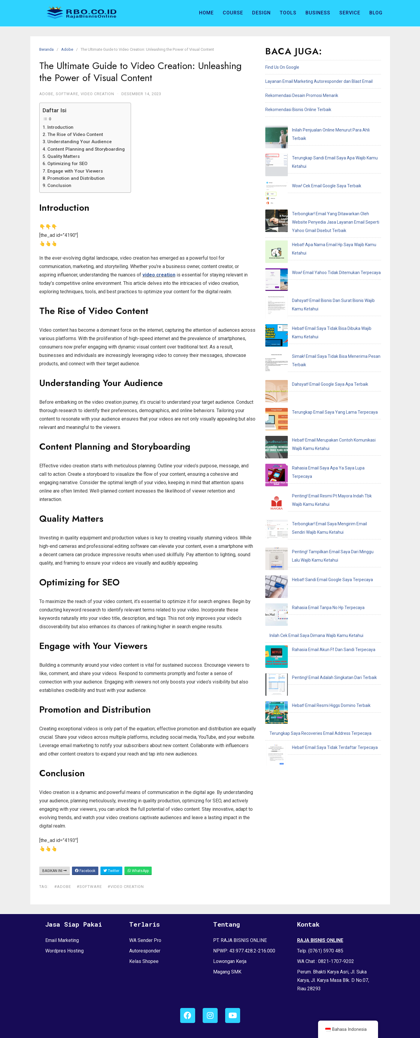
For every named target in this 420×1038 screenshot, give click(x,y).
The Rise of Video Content (75, 134)
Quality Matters (63, 156)
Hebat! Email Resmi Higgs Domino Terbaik (309, 476)
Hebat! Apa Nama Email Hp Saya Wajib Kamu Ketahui (319, 203)
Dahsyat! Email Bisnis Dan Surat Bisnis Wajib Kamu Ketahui (325, 231)
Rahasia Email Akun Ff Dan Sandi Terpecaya (311, 448)
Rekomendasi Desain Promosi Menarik (301, 95)
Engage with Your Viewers (75, 171)
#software (89, 886)
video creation (158, 275)
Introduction (60, 127)
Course (233, 13)
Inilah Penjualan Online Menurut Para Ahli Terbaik (316, 130)
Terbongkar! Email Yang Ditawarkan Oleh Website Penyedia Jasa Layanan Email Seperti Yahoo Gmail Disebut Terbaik (321, 181)
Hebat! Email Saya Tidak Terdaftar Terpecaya (312, 504)
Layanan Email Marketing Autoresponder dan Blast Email (319, 81)
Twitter (111, 871)
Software (67, 94)
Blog (376, 13)
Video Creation (97, 94)
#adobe (62, 886)
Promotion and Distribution (76, 178)
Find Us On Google (282, 67)
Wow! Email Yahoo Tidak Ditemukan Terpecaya (314, 217)
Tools (288, 13)
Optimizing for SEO (67, 163)
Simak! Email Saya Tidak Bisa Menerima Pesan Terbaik (321, 259)
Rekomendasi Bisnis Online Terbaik (298, 109)
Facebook (85, 871)
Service (349, 13)
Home (206, 13)
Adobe (67, 49)
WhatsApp (138, 871)
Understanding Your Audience (79, 141)
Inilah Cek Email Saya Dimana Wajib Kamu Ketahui (316, 434)
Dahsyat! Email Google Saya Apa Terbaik (308, 273)
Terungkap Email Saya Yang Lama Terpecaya (312, 287)
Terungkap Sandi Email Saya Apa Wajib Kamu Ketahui (320, 144)
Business (317, 13)
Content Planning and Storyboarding (86, 149)
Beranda (46, 49)
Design (261, 13)
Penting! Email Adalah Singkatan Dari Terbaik (312, 462)
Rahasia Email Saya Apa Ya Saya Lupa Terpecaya (316, 324)
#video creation (126, 886)
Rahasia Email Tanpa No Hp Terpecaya (306, 420)
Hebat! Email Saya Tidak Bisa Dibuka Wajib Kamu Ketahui (323, 245)
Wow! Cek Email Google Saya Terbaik (304, 158)
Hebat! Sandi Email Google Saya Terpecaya (310, 406)
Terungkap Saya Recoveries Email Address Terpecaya (320, 490)
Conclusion (59, 185)
